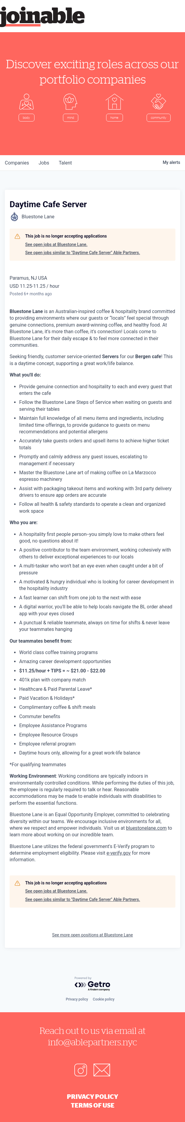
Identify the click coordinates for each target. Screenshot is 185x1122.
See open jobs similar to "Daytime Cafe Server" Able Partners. (82, 252)
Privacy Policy (92, 1096)
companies (17, 163)
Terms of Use (93, 1105)
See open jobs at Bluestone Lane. (56, 244)
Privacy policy (77, 999)
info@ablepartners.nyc (92, 1042)
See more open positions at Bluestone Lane (92, 935)
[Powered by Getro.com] (93, 984)
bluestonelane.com (146, 828)
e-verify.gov (118, 853)
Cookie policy (104, 999)
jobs (44, 163)
